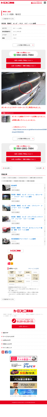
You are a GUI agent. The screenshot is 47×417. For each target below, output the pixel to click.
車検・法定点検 (30, 180)
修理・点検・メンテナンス (36, 177)
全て (4, 177)
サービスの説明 (34, 268)
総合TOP (5, 332)
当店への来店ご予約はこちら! (23, 60)
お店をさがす (7, 340)
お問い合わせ (23, 326)
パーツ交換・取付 (7, 180)
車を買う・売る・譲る (19, 180)
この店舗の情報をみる (23, 45)
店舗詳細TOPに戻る (8, 18)
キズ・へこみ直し (12, 177)
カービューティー (23, 177)
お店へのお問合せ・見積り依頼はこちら (23, 65)
